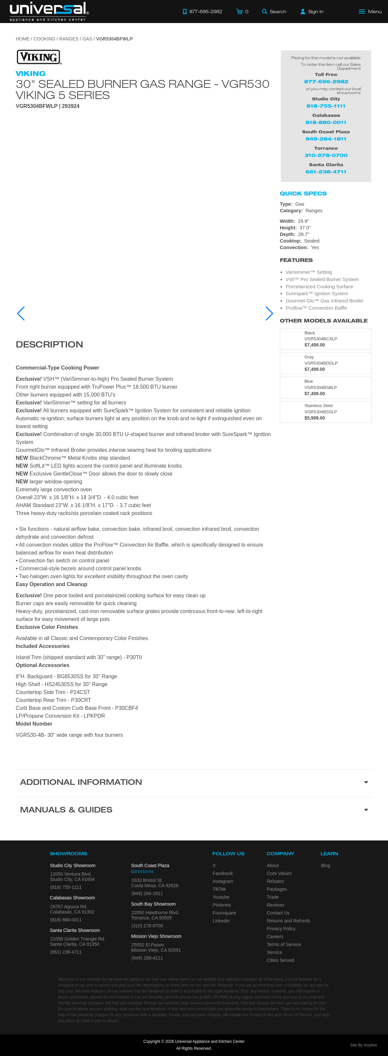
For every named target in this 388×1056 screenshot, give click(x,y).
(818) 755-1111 (66, 887)
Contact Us (278, 912)
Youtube (221, 897)
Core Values (279, 873)
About (273, 865)
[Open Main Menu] (370, 11)
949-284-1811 (326, 139)
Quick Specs (303, 193)
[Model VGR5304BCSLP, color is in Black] (326, 339)
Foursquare (224, 912)
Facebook (223, 873)
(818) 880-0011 (66, 919)
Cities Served (280, 960)
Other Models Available (324, 320)
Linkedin (221, 920)
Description (49, 345)
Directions (142, 871)
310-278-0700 (326, 155)
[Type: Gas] (326, 204)
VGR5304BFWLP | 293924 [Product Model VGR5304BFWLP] (48, 106)
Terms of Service (284, 944)
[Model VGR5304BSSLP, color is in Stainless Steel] (326, 412)
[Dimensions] (326, 228)
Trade (273, 897)
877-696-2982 (326, 81)
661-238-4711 (326, 171)
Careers (275, 936)
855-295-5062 (216, 997)
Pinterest (222, 905)
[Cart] (242, 11)
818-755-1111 (326, 106)
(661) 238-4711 (66, 952)
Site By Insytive (363, 1045)
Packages (277, 889)
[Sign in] (312, 11)
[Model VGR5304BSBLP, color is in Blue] (326, 387)
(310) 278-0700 (147, 925)
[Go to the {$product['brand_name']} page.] (39, 57)
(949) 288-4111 (147, 958)
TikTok (219, 889)
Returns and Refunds (288, 920)
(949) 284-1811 (147, 893)
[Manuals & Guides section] (194, 810)
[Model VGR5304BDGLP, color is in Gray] (326, 363)
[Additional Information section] (194, 783)
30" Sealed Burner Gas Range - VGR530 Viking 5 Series (143, 89)
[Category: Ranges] (326, 210)
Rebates (275, 881)
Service (274, 952)
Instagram (223, 881)
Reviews (275, 905)
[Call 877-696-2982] (203, 11)
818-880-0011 (326, 122)
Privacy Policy (281, 928)
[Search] (274, 11)
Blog (325, 865)
